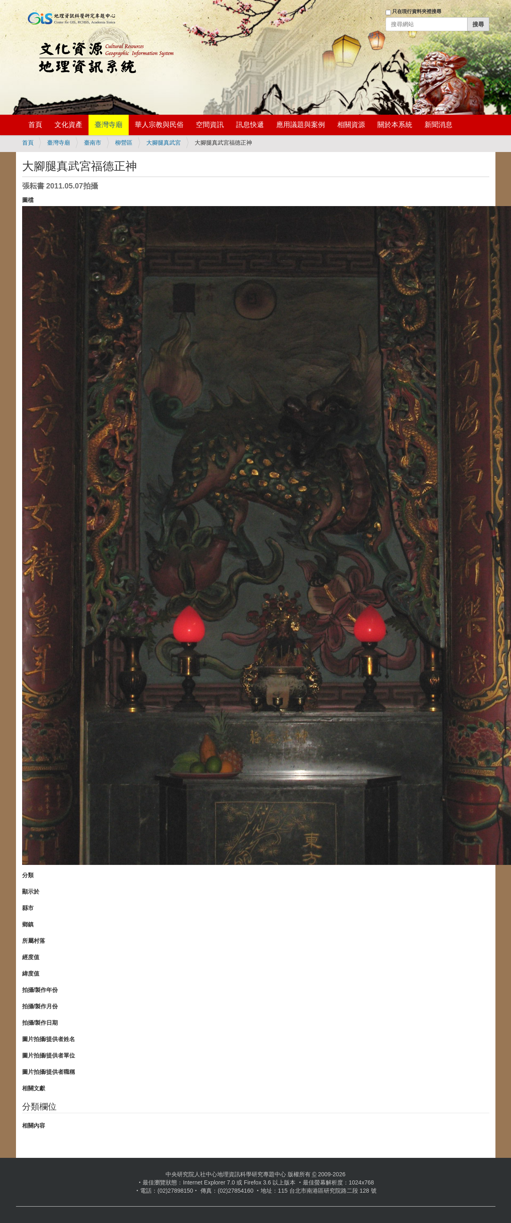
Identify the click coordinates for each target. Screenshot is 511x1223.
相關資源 (351, 125)
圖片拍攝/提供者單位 (48, 1055)
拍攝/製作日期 (40, 1022)
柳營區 (123, 142)
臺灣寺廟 (109, 125)
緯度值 (30, 973)
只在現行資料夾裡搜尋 (416, 11)
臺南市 (92, 142)
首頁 (35, 125)
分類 (28, 875)
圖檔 (28, 200)
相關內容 (33, 1125)
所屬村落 (33, 940)
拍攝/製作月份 (40, 1006)
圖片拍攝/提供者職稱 (48, 1072)
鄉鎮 (28, 924)
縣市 (28, 908)
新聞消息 (438, 125)
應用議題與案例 (300, 125)
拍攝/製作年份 (40, 990)
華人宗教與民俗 (159, 125)
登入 (374, 35)
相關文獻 (33, 1088)
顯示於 (30, 891)
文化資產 (68, 125)
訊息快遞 (250, 125)
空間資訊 (210, 125)
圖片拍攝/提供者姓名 (48, 1039)
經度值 (30, 957)
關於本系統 (394, 125)
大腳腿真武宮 (163, 142)
